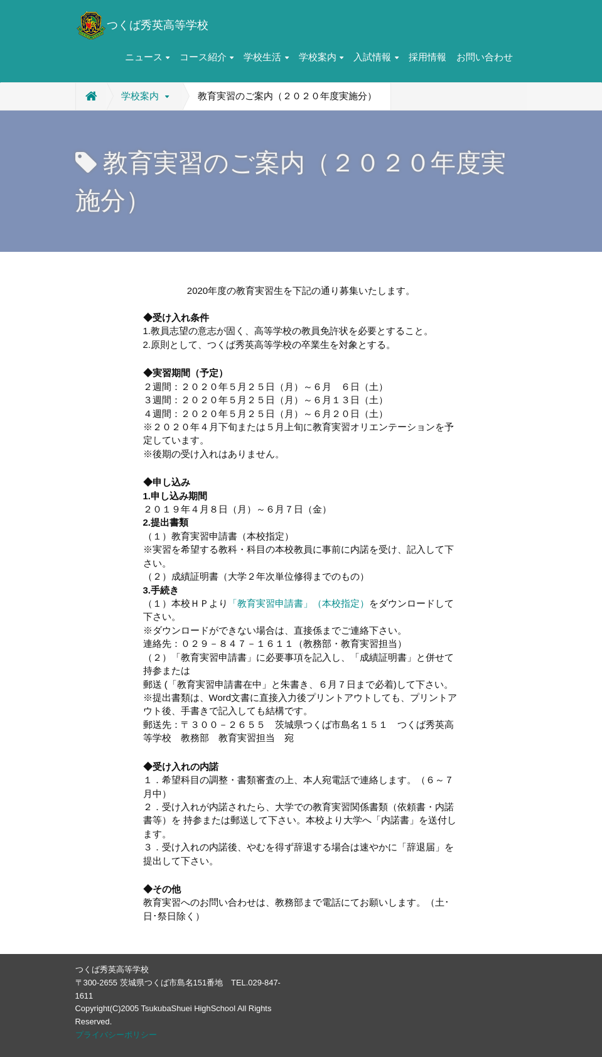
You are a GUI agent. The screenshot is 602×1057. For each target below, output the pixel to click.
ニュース (147, 56)
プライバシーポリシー (116, 1034)
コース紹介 (207, 56)
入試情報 (375, 56)
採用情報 (427, 56)
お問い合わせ (484, 56)
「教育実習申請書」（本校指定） (298, 603)
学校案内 (321, 56)
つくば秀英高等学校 (141, 25)
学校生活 (266, 56)
